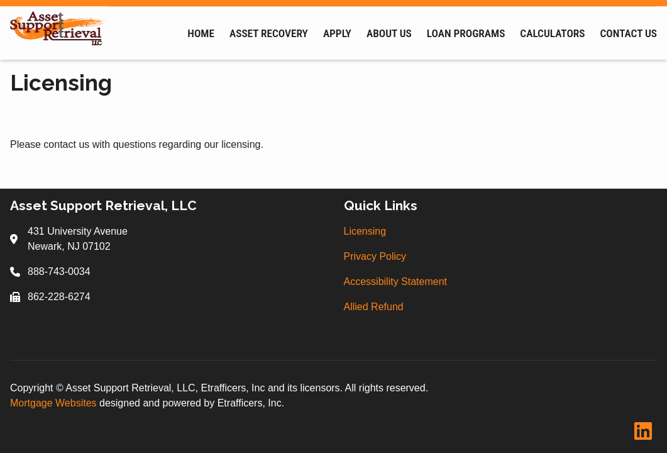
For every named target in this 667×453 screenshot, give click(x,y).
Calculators (552, 33)
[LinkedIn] (643, 432)
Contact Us (628, 33)
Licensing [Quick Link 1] (365, 231)
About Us (389, 33)
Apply (337, 33)
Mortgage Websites (54, 403)
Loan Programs (466, 33)
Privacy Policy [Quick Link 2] (375, 256)
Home (200, 33)
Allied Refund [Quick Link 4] (374, 306)
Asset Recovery (268, 33)
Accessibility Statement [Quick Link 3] (396, 281)
